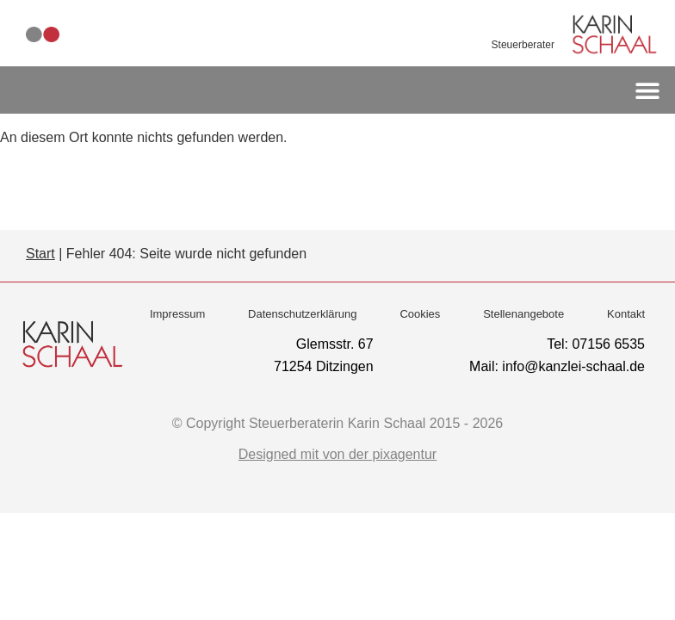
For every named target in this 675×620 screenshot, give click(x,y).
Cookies (419, 313)
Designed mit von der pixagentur (337, 454)
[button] (647, 90)
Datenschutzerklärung (302, 313)
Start (40, 253)
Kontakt (626, 313)
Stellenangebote (523, 313)
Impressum (177, 313)
